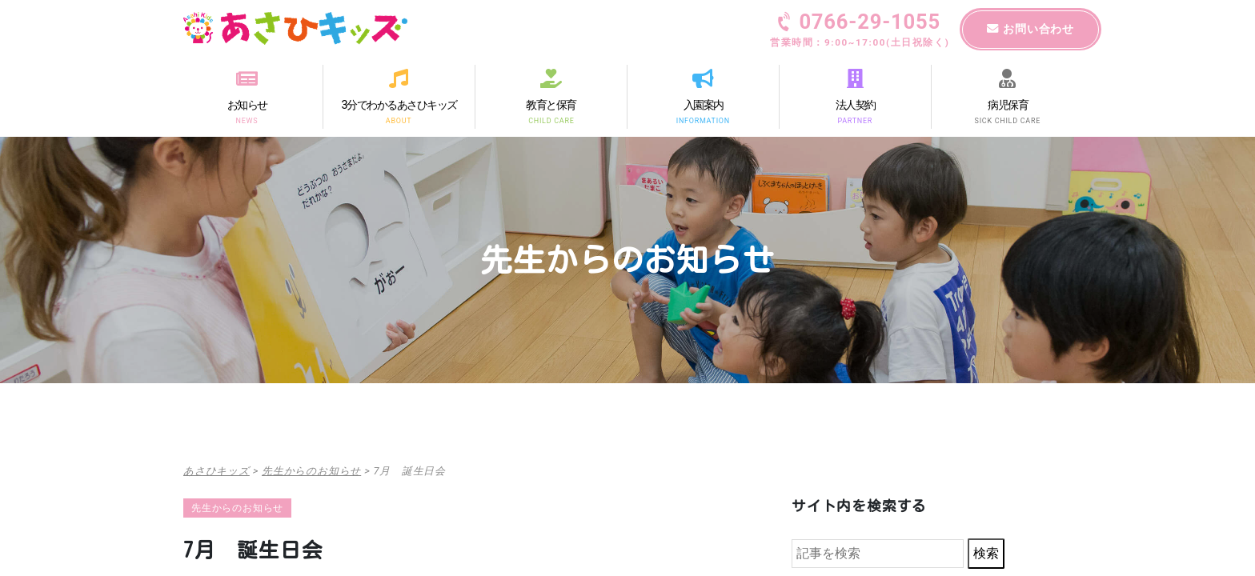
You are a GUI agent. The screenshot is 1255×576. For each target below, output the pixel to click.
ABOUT (398, 120)
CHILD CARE (551, 120)
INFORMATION (703, 120)
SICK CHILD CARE (1007, 120)
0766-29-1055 (859, 31)
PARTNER (855, 120)
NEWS (247, 120)
